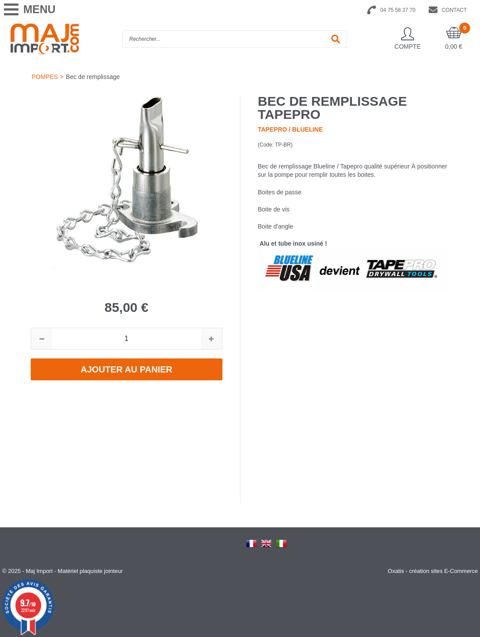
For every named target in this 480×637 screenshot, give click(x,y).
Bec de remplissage (93, 76)
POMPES (45, 76)
